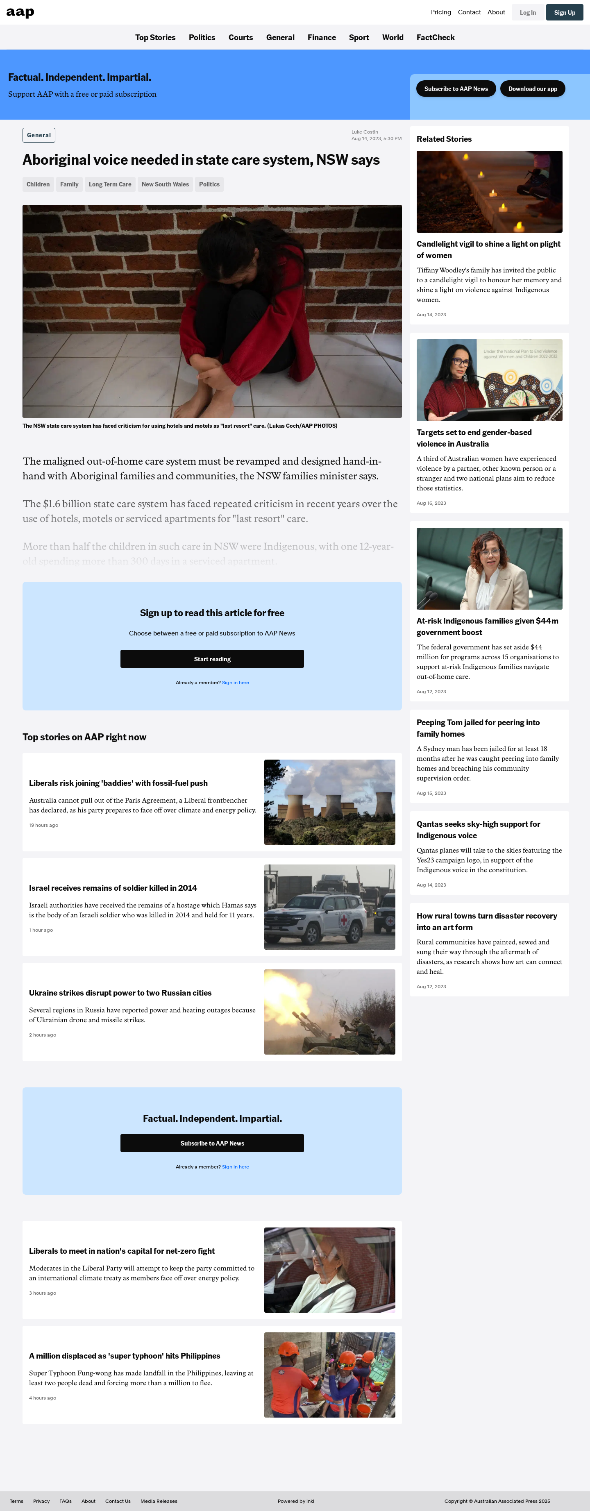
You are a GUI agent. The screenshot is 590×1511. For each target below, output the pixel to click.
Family (69, 184)
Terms (16, 1501)
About (496, 12)
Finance (322, 37)
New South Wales (165, 184)
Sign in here (235, 682)
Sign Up (564, 12)
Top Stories (155, 37)
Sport (359, 37)
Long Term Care (110, 184)
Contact (469, 12)
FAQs (65, 1501)
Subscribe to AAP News (456, 88)
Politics (202, 37)
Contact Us (118, 1501)
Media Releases (159, 1501)
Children (38, 184)
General (280, 37)
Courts (241, 37)
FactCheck (436, 37)
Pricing (441, 12)
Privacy (41, 1501)
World (393, 37)
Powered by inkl (296, 1501)
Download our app (532, 88)
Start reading (212, 659)
